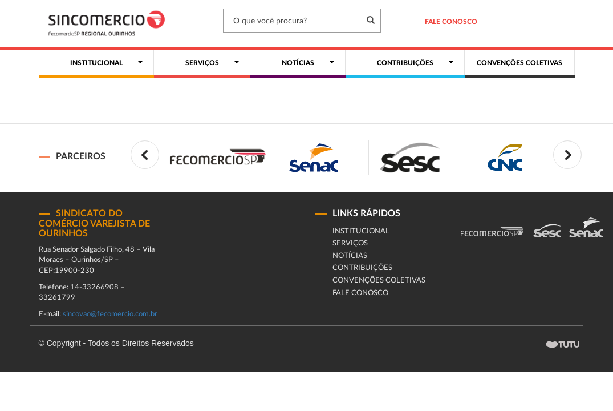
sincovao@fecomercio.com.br (110, 314)
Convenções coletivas (378, 280)
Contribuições (362, 268)
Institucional (360, 231)
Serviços (350, 243)
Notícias (349, 256)
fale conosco (360, 293)
